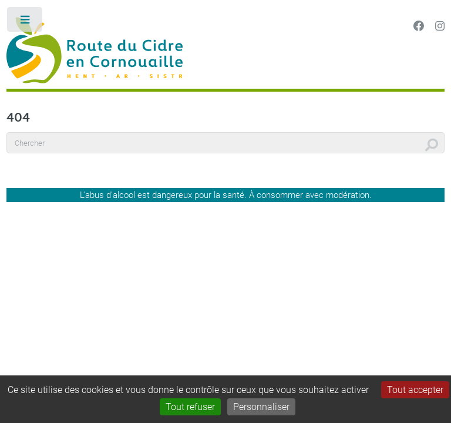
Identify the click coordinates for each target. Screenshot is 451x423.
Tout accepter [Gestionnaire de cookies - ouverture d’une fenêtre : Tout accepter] (415, 389)
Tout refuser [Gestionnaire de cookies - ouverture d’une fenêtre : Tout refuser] (190, 406)
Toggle (25, 22)
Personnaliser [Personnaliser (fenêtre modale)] (261, 406)
